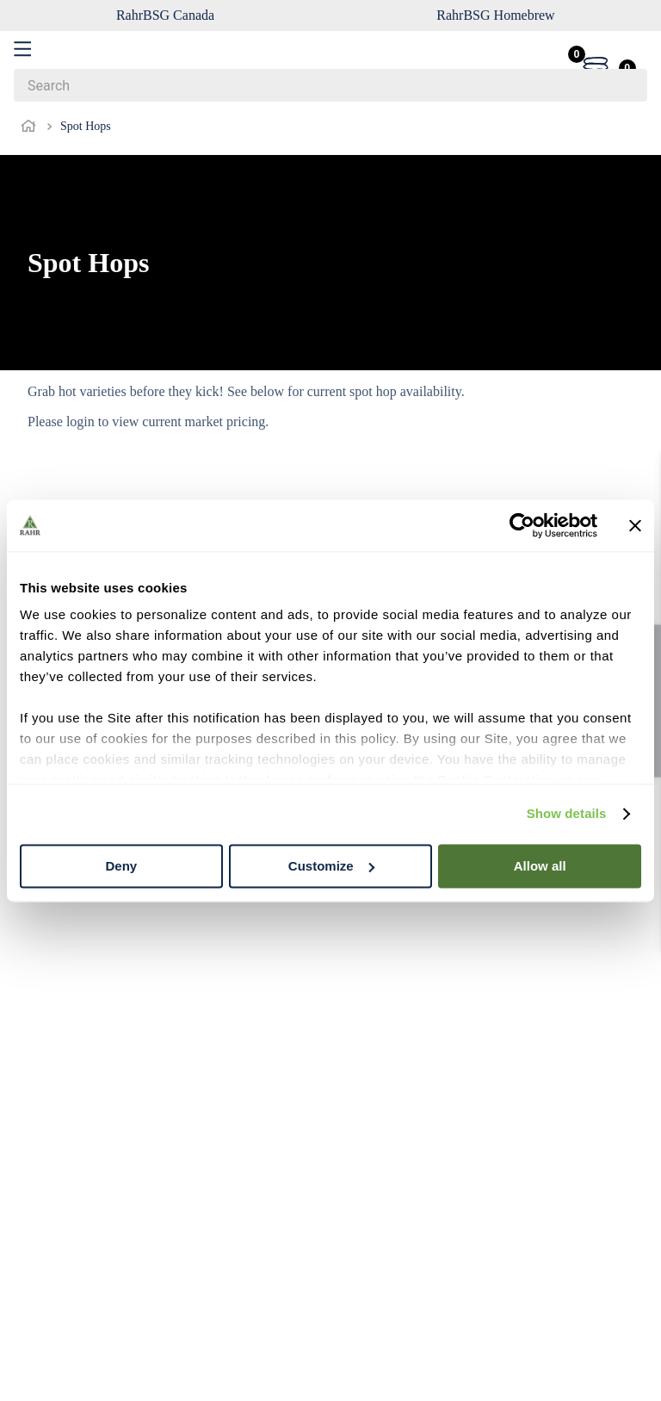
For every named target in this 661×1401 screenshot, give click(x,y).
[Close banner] (635, 525)
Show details (567, 813)
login (80, 421)
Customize (331, 866)
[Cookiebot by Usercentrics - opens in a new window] (522, 525)
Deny (121, 866)
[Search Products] (625, 85)
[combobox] (330, 85)
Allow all (540, 866)
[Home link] (32, 126)
